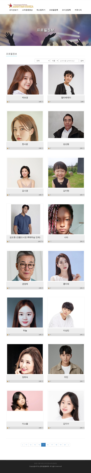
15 (43, 445)
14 (39, 445)
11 (26, 445)
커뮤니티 (78, 10)
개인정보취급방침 (51, 463)
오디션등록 (66, 10)
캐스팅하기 (41, 10)
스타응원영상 (27, 10)
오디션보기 (13, 10)
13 (35, 445)
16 (47, 445)
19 (60, 445)
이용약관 (40, 463)
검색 (82, 61)
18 (56, 445)
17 (52, 445)
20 (65, 445)
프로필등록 (53, 10)
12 (30, 445)
